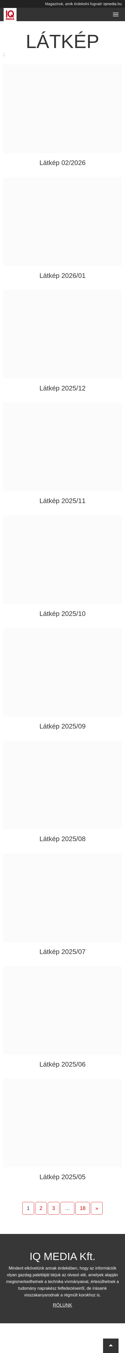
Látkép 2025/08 (63, 838)
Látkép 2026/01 (63, 275)
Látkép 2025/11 (63, 500)
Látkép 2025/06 (63, 1064)
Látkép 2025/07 (63, 951)
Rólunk (62, 1305)
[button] (111, 1346)
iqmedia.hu (113, 4)
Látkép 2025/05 (63, 1176)
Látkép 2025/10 (63, 613)
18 (82, 1208)
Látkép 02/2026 (63, 162)
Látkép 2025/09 (63, 726)
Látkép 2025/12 (63, 388)
